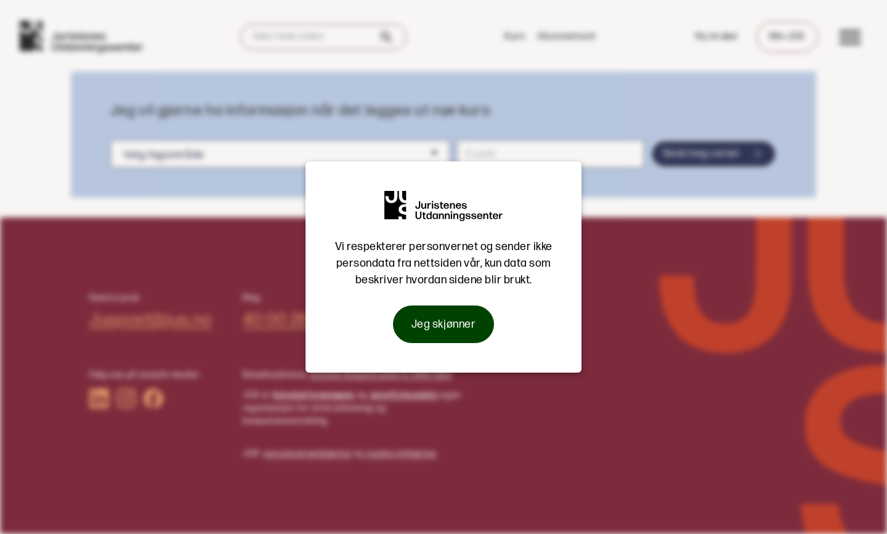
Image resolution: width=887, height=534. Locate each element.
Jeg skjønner (443, 324)
